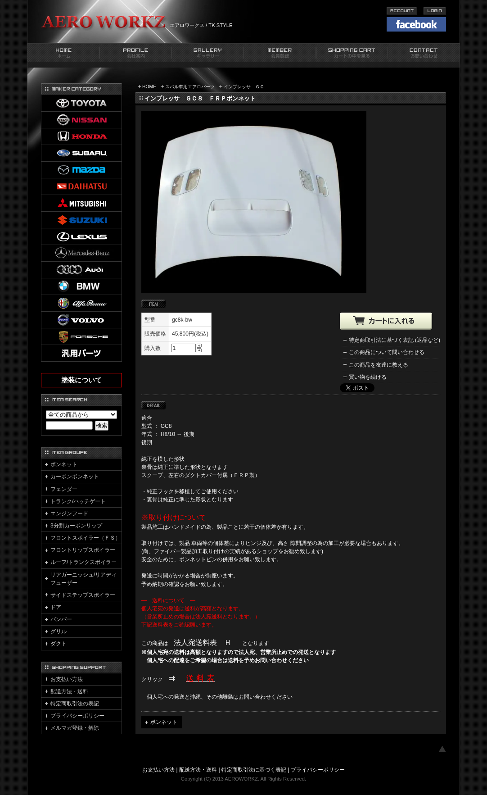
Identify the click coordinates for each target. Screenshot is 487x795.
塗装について (81, 380)
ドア (55, 607)
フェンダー (63, 489)
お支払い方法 (66, 679)
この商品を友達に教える (378, 365)
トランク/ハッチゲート (78, 501)
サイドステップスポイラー (82, 595)
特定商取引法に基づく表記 (253, 770)
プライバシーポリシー (77, 716)
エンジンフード (69, 513)
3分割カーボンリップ (76, 525)
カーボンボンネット (74, 476)
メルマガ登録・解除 (74, 728)
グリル (58, 631)
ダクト (58, 644)
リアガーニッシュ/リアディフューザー (83, 579)
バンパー (61, 619)
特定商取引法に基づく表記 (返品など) (394, 340)
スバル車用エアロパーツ (190, 86)
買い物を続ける (368, 377)
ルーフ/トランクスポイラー (83, 562)
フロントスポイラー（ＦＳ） (85, 538)
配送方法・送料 (69, 691)
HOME (149, 86)
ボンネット (163, 722)
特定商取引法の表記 (74, 703)
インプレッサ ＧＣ (244, 86)
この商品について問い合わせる (386, 352)
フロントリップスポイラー (82, 550)
